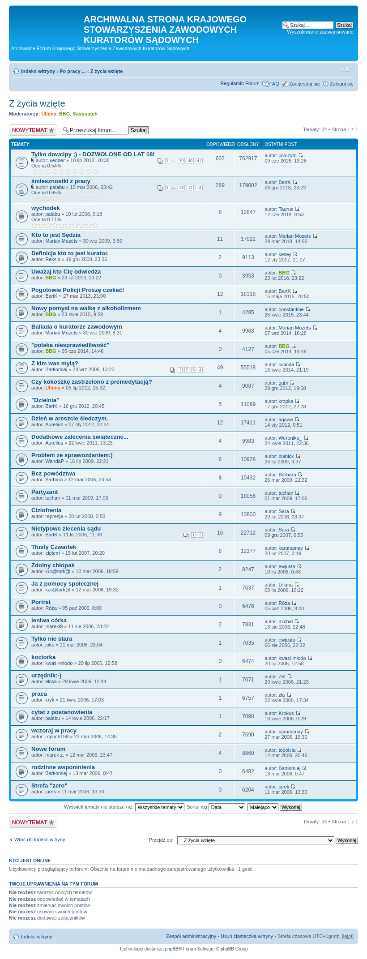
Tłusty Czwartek (53, 547)
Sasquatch (85, 113)
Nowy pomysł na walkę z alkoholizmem (86, 308)
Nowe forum (48, 748)
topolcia (286, 750)
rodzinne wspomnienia (63, 767)
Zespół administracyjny (191, 936)
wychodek (45, 208)
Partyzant (44, 491)
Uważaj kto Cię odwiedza (66, 271)
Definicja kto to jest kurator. (70, 253)
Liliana (285, 584)
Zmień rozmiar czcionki (347, 69)
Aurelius (54, 424)
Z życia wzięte (106, 71)
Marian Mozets (61, 241)
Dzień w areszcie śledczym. (69, 418)
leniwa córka (49, 620)
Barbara (54, 479)
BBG (64, 113)
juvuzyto (287, 155)
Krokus (286, 713)
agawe (285, 419)
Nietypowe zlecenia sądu (66, 528)
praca (39, 693)
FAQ (274, 83)
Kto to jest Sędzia (56, 234)
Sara (283, 511)
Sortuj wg (216, 806)
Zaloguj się (342, 83)
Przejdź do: (161, 840)
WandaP (54, 461)
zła (281, 695)
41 (199, 160)
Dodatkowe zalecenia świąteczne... (79, 436)
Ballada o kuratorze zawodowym (76, 326)
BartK (284, 182)
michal (285, 621)
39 (181, 160)
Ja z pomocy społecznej (64, 583)
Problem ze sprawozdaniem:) (72, 455)
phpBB (172, 948)
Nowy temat (33, 130)
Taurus (285, 209)
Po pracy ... (73, 71)
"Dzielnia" (45, 400)
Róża (51, 608)
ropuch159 (56, 736)
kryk (49, 699)
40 (190, 160)
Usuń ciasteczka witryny (247, 936)
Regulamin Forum (239, 83)
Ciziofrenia (46, 510)
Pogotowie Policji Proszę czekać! (77, 290)
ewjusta (286, 566)
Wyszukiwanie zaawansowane (320, 31)
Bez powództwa (53, 473)
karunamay (290, 548)
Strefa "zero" (49, 785)
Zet (282, 676)
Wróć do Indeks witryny (39, 839)
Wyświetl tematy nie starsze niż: (124, 806)
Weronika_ (290, 438)
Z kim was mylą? (54, 363)
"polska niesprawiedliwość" (70, 345)
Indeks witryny (38, 71)
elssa (51, 681)
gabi (283, 382)
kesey (284, 254)
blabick (286, 456)
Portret (41, 602)
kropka (285, 401)
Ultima (48, 113)
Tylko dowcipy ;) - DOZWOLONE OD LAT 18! (93, 154)
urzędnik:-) (46, 675)
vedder (57, 160)
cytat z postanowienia (61, 712)
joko (49, 644)
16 (181, 187)
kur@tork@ (57, 571)
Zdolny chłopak (53, 565)
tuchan (52, 498)
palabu (57, 187)
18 (199, 187)
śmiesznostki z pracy (60, 181)
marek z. (54, 755)
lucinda (286, 364)
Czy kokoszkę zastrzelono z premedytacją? (91, 381)
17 (190, 187)
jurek (50, 791)
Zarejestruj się (304, 83)
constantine (290, 309)
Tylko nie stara (51, 638)
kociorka (43, 657)
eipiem (52, 553)
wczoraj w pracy (54, 730)
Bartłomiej (56, 369)
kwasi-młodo (59, 663)
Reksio (52, 259)
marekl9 (54, 626)
